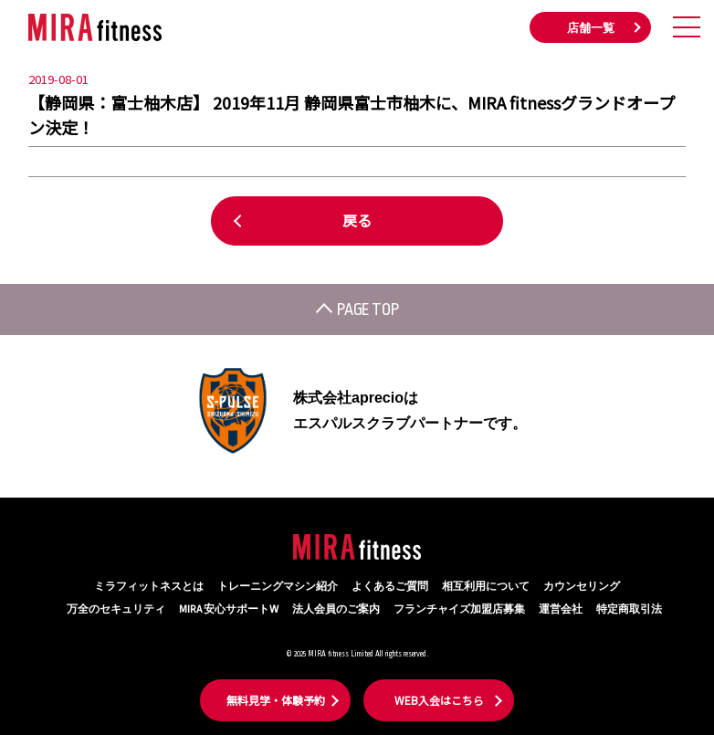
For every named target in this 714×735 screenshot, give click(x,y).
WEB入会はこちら (439, 700)
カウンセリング (581, 587)
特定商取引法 (629, 609)
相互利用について (486, 587)
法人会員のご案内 (336, 609)
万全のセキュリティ (116, 609)
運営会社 (561, 609)
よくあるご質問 (390, 587)
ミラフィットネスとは (149, 587)
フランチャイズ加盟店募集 (459, 609)
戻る (357, 220)
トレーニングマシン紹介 (277, 587)
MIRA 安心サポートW (228, 609)
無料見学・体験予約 (275, 700)
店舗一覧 (590, 28)
